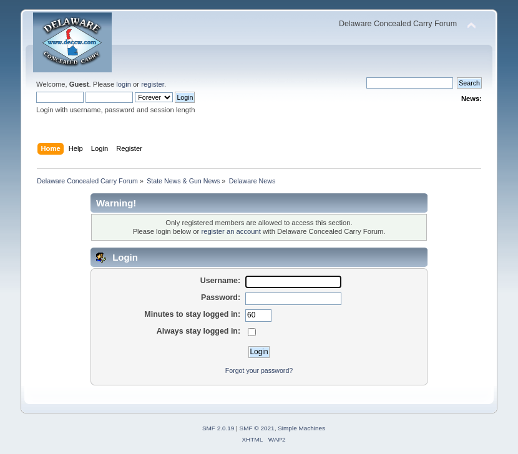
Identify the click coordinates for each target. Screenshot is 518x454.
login (123, 84)
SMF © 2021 (257, 428)
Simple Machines (301, 428)
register (152, 84)
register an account (230, 231)
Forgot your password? (259, 370)
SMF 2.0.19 (218, 428)
